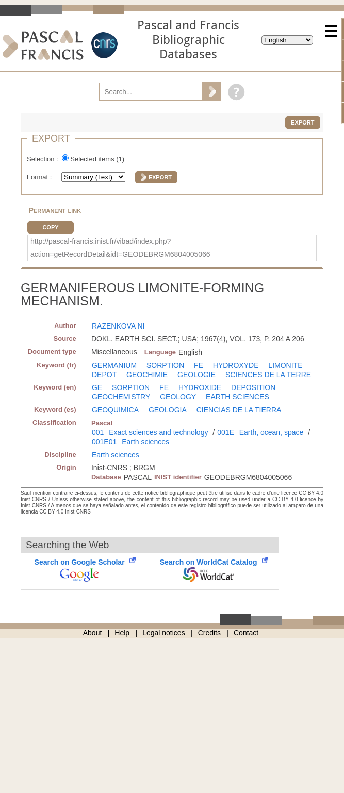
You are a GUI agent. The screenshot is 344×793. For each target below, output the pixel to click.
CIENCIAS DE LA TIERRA (239, 410)
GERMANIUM (114, 365)
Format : (40, 177)
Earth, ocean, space (271, 432)
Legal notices (163, 633)
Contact (246, 633)
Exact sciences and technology (158, 432)
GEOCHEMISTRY (121, 397)
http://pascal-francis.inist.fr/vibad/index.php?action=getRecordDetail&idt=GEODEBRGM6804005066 (120, 247)
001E (225, 432)
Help (121, 633)
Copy (50, 227)
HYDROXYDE (236, 365)
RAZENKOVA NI (118, 326)
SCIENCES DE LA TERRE (268, 374)
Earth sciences (145, 442)
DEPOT (104, 374)
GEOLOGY (178, 397)
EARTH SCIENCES (237, 397)
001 (98, 432)
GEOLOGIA (168, 410)
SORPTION (165, 365)
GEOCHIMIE (147, 374)
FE (198, 365)
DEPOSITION (253, 387)
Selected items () (97, 159)
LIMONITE (285, 365)
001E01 (104, 442)
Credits (209, 633)
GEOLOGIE (196, 374)
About (92, 633)
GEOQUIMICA (115, 410)
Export (302, 122)
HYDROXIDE (199, 387)
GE (97, 387)
